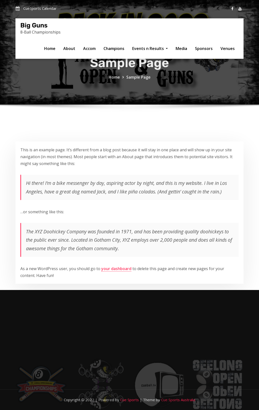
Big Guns (34, 25)
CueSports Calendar (40, 8)
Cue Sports (129, 399)
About (69, 48)
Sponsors (204, 48)
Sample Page (138, 81)
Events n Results (150, 48)
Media (181, 48)
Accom (89, 48)
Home (49, 48)
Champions (114, 48)
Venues (227, 48)
